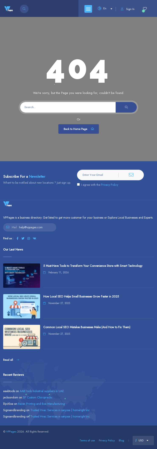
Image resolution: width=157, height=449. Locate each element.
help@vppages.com (31, 227)
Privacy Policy (109, 185)
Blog (121, 440)
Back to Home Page (79, 129)
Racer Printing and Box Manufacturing (41, 404)
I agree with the (97, 185)
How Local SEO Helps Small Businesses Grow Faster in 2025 (81, 296)
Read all (11, 360)
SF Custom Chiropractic (37, 397)
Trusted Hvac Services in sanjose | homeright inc (60, 410)
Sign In (128, 9)
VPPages (11, 432)
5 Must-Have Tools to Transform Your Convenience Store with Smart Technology (92, 266)
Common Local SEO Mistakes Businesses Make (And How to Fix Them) (86, 327)
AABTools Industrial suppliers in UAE (42, 391)
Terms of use (87, 440)
